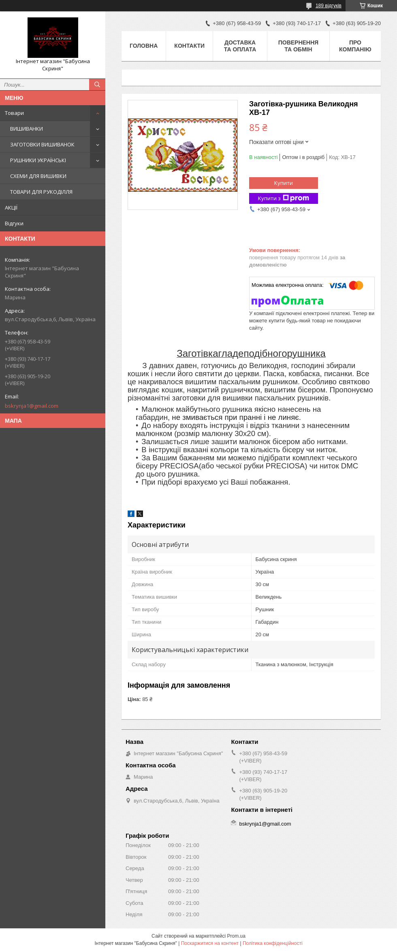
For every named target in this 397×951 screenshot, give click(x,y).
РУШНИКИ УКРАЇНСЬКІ (38, 160)
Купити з (283, 198)
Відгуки (14, 223)
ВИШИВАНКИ (26, 128)
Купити (283, 182)
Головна (144, 45)
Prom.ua (236, 936)
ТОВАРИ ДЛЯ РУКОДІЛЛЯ (41, 191)
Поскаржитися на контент (210, 943)
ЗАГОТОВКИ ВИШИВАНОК (42, 144)
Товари (14, 112)
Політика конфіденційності (273, 943)
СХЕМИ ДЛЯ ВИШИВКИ (38, 176)
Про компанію (355, 46)
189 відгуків (329, 5)
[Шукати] (97, 84)
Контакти (189, 45)
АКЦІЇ (11, 207)
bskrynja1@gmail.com (31, 405)
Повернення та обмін (298, 46)
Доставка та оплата (240, 46)
